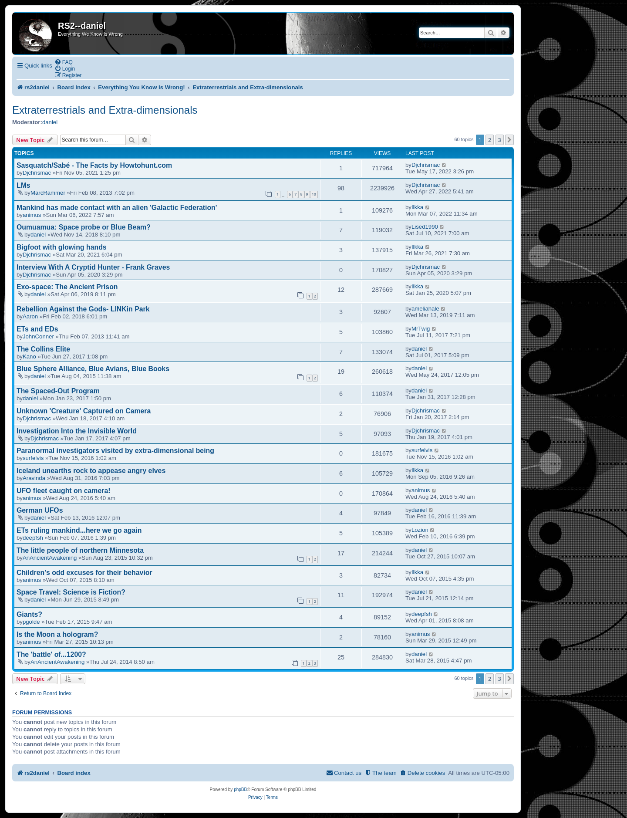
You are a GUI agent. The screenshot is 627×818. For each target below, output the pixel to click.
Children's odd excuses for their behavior (84, 572)
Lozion (419, 530)
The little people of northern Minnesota (80, 550)
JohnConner (38, 336)
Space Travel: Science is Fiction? (71, 592)
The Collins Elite (43, 349)
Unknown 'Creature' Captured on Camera (84, 411)
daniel (49, 122)
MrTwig (420, 328)
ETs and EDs (37, 329)
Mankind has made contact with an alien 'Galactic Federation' (117, 207)
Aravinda (34, 478)
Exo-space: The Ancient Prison (67, 287)
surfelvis (33, 458)
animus (32, 215)
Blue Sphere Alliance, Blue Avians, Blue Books (93, 368)
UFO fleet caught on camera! (63, 490)
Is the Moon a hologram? (57, 634)
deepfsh (33, 537)
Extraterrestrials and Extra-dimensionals (105, 110)
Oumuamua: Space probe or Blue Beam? (84, 227)
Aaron (30, 316)
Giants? (29, 614)
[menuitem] (63, 62)
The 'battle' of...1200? (51, 654)
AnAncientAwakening (50, 557)
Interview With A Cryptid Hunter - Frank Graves (93, 267)
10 (314, 194)
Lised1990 (424, 226)
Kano (29, 356)
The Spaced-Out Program (58, 391)
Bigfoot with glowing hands (62, 247)
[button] (509, 140)
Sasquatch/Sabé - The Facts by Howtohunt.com (94, 165)
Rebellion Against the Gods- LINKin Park (83, 309)
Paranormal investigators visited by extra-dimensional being (115, 450)
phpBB (240, 789)
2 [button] (489, 140)
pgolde (31, 622)
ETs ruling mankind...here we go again (79, 530)
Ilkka (417, 207)
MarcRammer (47, 192)
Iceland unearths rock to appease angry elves (91, 470)
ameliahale (425, 308)
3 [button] (499, 140)
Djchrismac (37, 172)
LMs (23, 185)
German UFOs (40, 510)
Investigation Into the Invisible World (77, 431)
